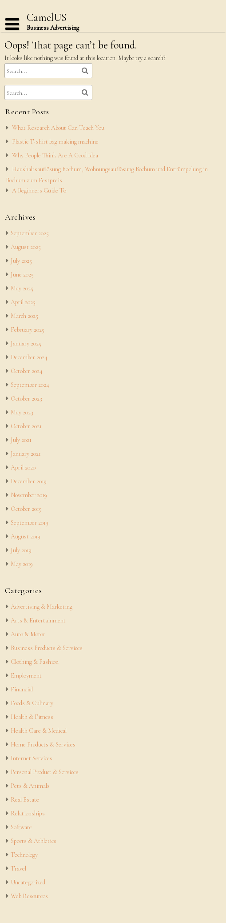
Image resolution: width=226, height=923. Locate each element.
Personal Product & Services (45, 772)
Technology (24, 855)
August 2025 (26, 247)
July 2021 (21, 440)
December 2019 (29, 481)
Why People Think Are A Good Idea (55, 155)
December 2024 (29, 357)
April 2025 (23, 302)
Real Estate (25, 799)
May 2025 (22, 288)
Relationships (28, 813)
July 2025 (21, 261)
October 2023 (26, 398)
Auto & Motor (28, 634)
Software (21, 827)
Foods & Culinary (32, 703)
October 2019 (26, 509)
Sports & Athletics (33, 841)
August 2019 (25, 536)
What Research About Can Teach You (58, 128)
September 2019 (29, 522)
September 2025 (30, 233)
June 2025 (22, 274)
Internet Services (31, 758)
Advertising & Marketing (41, 606)
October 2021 (26, 426)
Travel (18, 868)
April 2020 (23, 467)
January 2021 (26, 453)
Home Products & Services (43, 744)
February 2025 (27, 329)
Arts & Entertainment (38, 620)
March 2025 (24, 316)
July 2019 (21, 550)
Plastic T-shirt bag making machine (55, 141)
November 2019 (29, 495)
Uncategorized (28, 882)
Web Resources (29, 896)
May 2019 (22, 564)
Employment (26, 675)
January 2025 (26, 343)
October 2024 (27, 371)
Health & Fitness (32, 717)
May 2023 (22, 412)
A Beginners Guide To (39, 190)
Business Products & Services (47, 648)
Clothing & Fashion (35, 662)
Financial (22, 689)
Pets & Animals (30, 786)
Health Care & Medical (39, 730)
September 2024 (30, 385)
